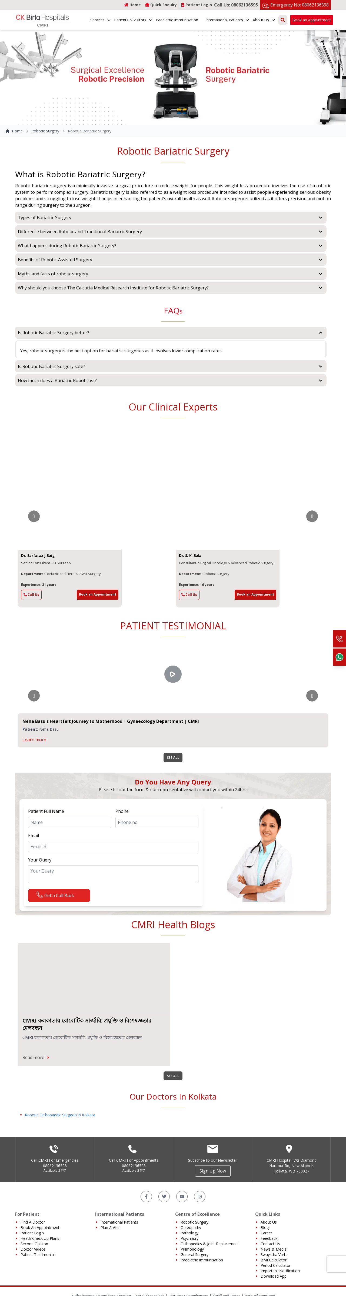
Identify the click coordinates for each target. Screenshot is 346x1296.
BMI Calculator (274, 1259)
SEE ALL (173, 757)
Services (100, 19)
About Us (264, 19)
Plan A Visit (110, 1227)
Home (132, 4)
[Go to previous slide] (34, 516)
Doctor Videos (33, 1249)
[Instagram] (199, 1196)
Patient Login (196, 4)
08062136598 (55, 1165)
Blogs (266, 1227)
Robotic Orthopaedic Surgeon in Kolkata (60, 1114)
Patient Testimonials (38, 1254)
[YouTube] (182, 1196)
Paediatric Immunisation (177, 19)
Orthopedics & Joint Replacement (210, 1243)
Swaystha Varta (274, 1254)
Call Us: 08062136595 (236, 5)
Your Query (39, 860)
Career (266, 1232)
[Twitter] (164, 1196)
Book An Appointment (40, 1227)
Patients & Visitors (133, 19)
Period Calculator (276, 1265)
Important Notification (280, 1270)
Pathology (189, 1232)
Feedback (269, 1238)
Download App (274, 1276)
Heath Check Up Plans (40, 1238)
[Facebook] (146, 1196)
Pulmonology (192, 1249)
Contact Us (270, 1243)
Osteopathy (191, 1227)
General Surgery (194, 1254)
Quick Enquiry (161, 4)
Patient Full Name (46, 811)
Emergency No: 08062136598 (299, 5)
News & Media (274, 1249)
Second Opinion (34, 1243)
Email (33, 836)
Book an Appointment (311, 19)
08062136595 (134, 1165)
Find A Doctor (33, 1222)
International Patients (227, 19)
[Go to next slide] (312, 516)
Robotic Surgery (45, 130)
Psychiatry (189, 1238)
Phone (122, 811)
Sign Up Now (212, 1171)
